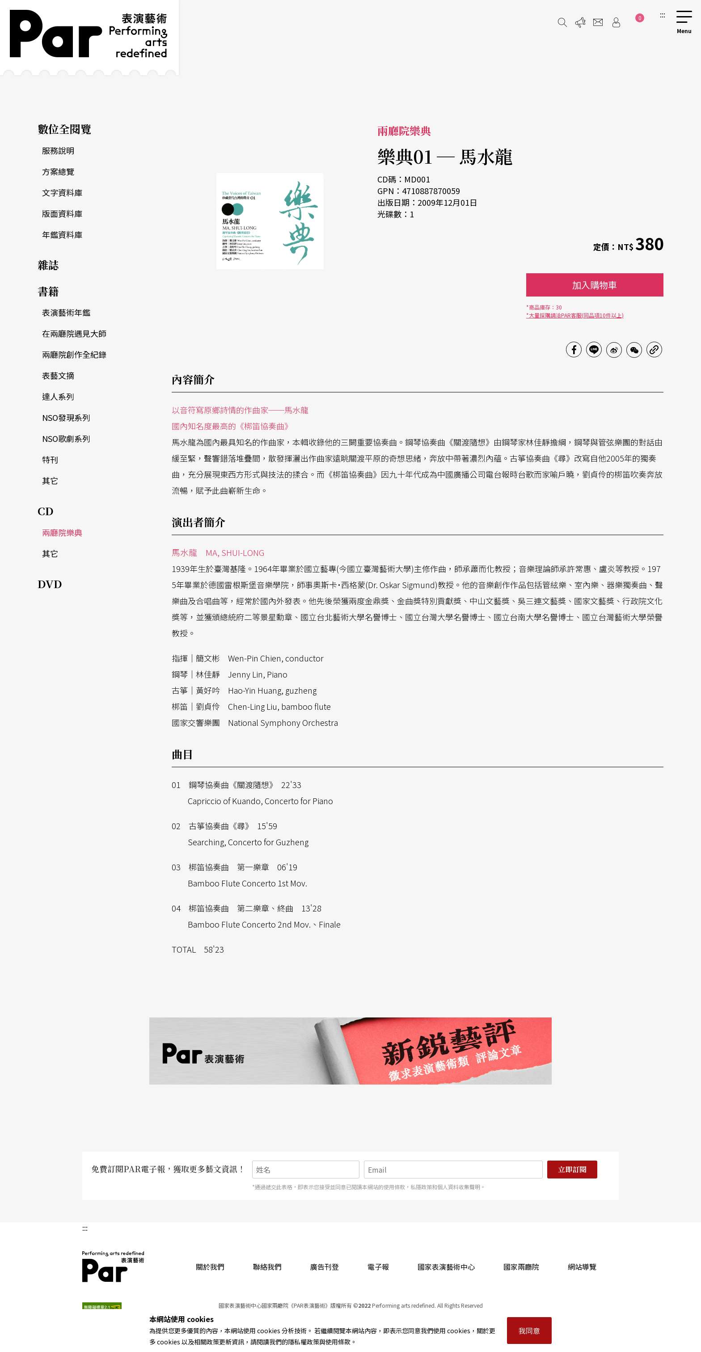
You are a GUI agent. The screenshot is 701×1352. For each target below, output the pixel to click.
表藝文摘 (58, 375)
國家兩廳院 (521, 1266)
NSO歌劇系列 (66, 438)
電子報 (378, 1266)
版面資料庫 (62, 213)
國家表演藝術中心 (446, 1266)
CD (46, 510)
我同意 (529, 1330)
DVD (50, 583)
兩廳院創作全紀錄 (74, 354)
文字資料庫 (62, 192)
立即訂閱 (572, 1169)
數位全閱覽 (64, 128)
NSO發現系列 (66, 417)
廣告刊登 (324, 1266)
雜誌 (48, 264)
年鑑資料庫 (62, 234)
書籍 (48, 291)
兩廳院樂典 (62, 532)
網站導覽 (582, 1266)
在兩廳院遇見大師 (74, 333)
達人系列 (58, 396)
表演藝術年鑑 (66, 312)
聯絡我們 (267, 1266)
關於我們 (210, 1266)
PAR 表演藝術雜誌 (113, 1266)
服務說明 (58, 150)
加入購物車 (594, 284)
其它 (50, 480)
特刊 (50, 459)
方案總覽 (58, 171)
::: (662, 14)
